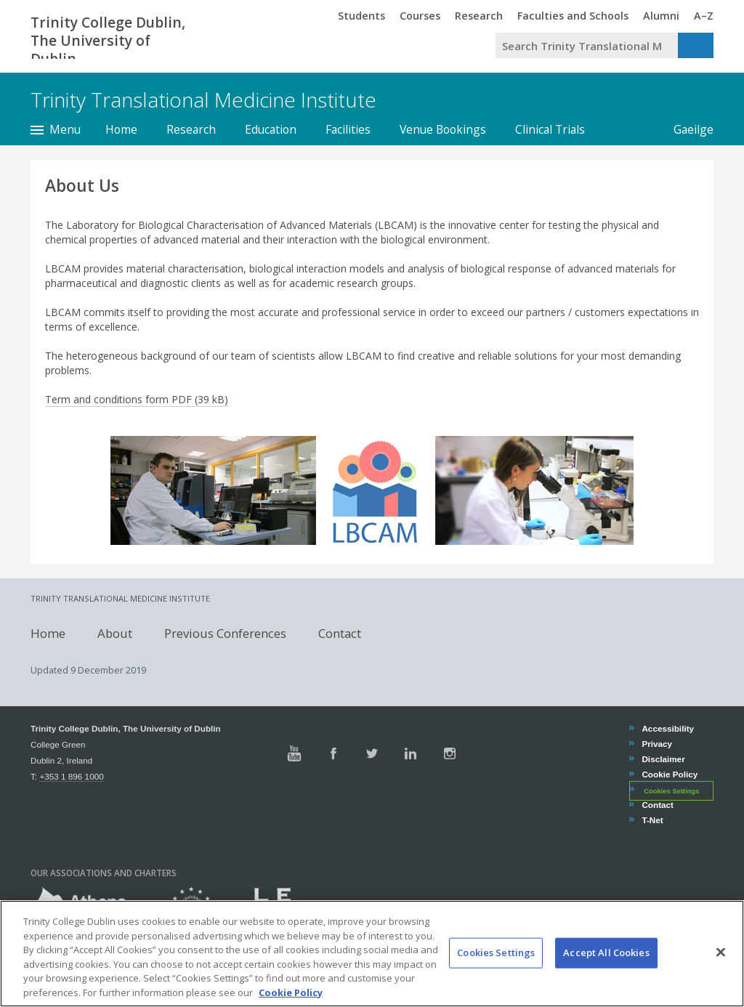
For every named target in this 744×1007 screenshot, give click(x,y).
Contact (339, 633)
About (114, 633)
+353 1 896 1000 (71, 776)
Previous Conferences (225, 633)
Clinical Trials (550, 129)
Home (121, 129)
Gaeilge (686, 129)
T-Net (652, 820)
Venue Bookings (443, 129)
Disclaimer (662, 759)
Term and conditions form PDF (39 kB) (136, 399)
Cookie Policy (669, 774)
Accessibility (667, 728)
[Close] (721, 984)
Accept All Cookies (606, 984)
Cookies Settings (671, 790)
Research (191, 129)
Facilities (348, 129)
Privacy (656, 743)
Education (270, 129)
